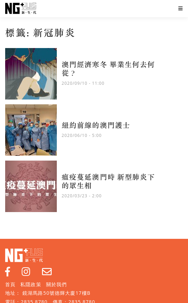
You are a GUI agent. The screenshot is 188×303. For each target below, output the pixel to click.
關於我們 (56, 284)
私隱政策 (30, 284)
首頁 (10, 284)
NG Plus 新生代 (20, 8)
